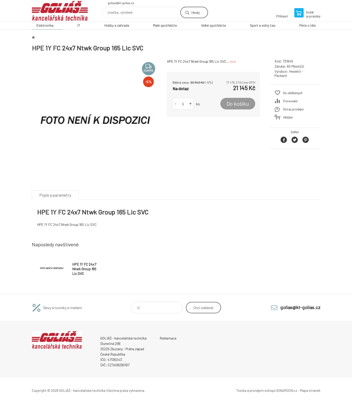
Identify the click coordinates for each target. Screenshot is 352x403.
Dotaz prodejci (293, 109)
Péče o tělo (307, 25)
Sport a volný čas (262, 25)
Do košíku (238, 103)
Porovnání (290, 101)
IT (78, 25)
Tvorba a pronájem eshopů (256, 390)
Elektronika (45, 25)
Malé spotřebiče (165, 25)
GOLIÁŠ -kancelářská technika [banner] (60, 11)
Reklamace (168, 338)
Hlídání (288, 117)
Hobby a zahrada (116, 25)
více (233, 61)
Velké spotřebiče (213, 25)
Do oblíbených (292, 93)
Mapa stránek (310, 390)
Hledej (195, 12)
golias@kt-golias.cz (121, 3)
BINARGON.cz (286, 390)
